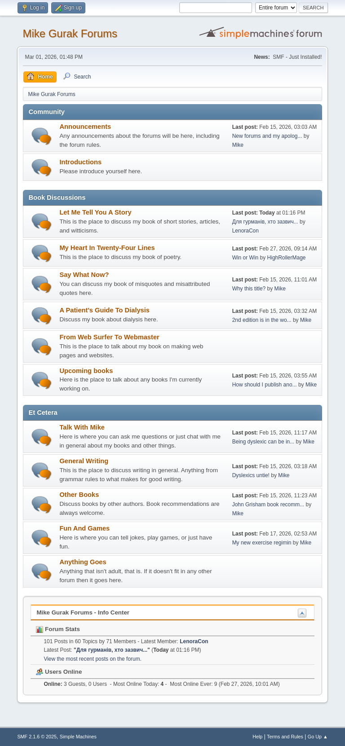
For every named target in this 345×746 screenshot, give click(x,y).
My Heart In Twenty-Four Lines (107, 247)
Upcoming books (86, 370)
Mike (237, 145)
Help (257, 736)
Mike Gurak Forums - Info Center (82, 612)
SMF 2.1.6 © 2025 (37, 736)
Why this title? (249, 288)
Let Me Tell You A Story (95, 212)
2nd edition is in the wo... (262, 320)
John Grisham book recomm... (268, 504)
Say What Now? (84, 274)
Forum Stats (58, 629)
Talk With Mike (82, 427)
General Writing (83, 461)
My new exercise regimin (262, 543)
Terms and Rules (285, 736)
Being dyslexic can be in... (263, 442)
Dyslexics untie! (251, 475)
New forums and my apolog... (267, 136)
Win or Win (245, 258)
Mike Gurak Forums (69, 33)
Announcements (85, 126)
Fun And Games (84, 528)
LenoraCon (245, 231)
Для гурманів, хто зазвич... (265, 222)
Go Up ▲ (318, 736)
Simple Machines (78, 736)
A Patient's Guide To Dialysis (104, 310)
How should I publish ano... (264, 385)
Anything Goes (82, 562)
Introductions (80, 162)
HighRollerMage (286, 258)
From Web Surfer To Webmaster (109, 337)
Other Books (79, 494)
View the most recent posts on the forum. (93, 659)
